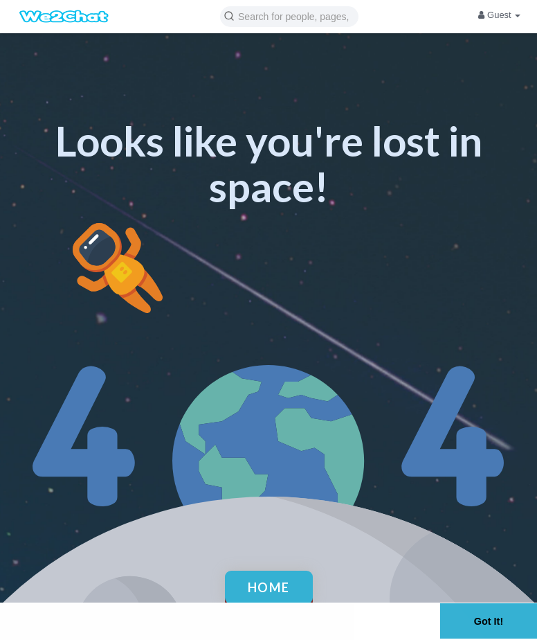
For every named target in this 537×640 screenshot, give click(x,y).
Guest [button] (499, 15)
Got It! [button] (488, 621)
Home (269, 587)
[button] (289, 15)
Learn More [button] (41, 629)
